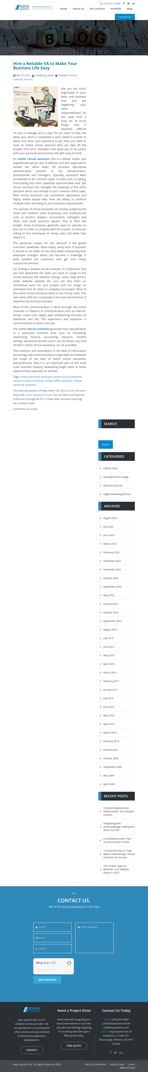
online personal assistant (36, 377)
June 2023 (108, 535)
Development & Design (116, 477)
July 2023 (108, 526)
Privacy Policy (116, 1064)
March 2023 (109, 543)
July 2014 (108, 638)
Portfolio (116, 8)
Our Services (97, 8)
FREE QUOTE (74, 1045)
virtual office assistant (58, 381)
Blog (129, 8)
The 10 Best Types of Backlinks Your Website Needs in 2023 (116, 869)
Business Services (113, 485)
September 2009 (112, 767)
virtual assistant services (28, 381)
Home (63, 8)
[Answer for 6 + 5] (53, 969)
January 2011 (110, 689)
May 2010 (108, 715)
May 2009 (108, 775)
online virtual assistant (67, 377)
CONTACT (31, 1050)
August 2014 (110, 629)
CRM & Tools (110, 468)
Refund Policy (127, 1067)
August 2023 (110, 518)
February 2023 (111, 552)
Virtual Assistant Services (39, 394)
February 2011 (111, 681)
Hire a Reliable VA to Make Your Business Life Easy (45, 66)
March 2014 (109, 672)
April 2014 (109, 664)
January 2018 (110, 603)
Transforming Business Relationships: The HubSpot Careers (118, 811)
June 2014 (108, 646)
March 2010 (109, 732)
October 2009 (110, 758)
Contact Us (124, 17)
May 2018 (108, 595)
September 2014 (112, 621)
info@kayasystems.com (116, 1027)
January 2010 (110, 749)
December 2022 (112, 561)
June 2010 (108, 706)
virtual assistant (38, 329)
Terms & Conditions (95, 1064)
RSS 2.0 (44, 399)
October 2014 (110, 612)
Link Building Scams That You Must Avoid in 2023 (117, 840)
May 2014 (108, 655)
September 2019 (112, 586)
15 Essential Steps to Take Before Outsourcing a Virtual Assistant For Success (119, 854)
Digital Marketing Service (117, 494)
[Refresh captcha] (69, 963)
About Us (78, 8)
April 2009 (109, 784)
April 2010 (109, 724)
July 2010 (108, 698)
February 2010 (111, 741)
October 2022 (110, 578)
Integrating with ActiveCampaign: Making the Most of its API (118, 827)
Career (131, 1064)
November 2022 (112, 569)
